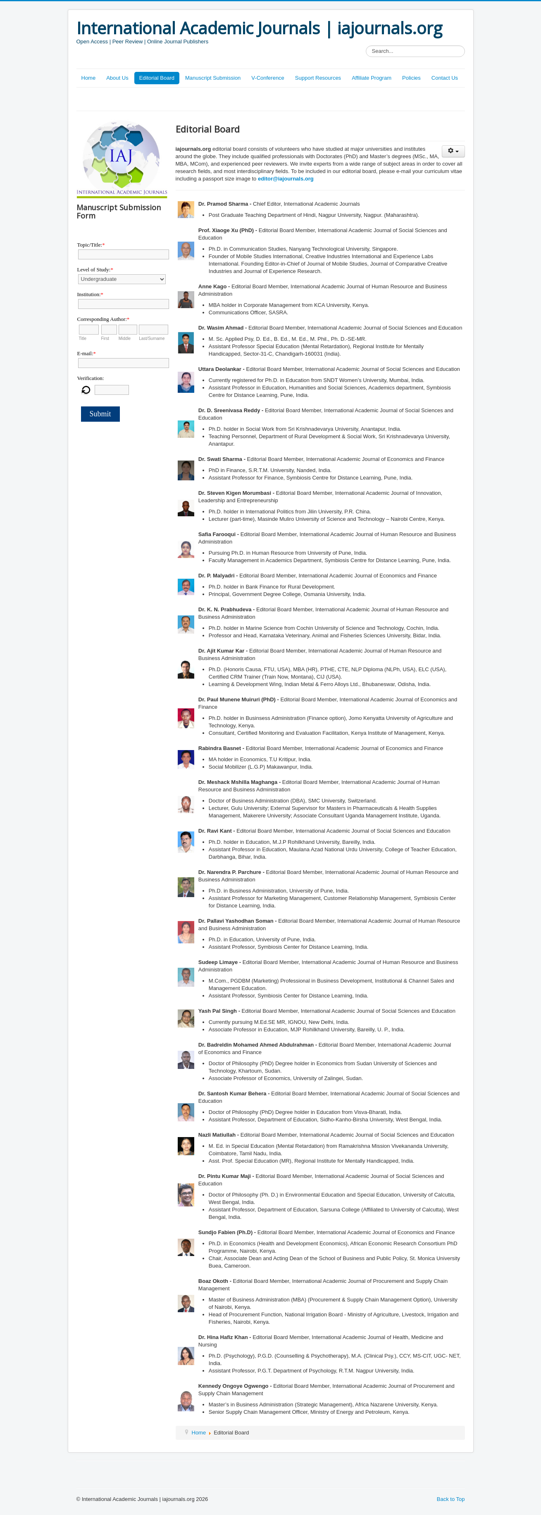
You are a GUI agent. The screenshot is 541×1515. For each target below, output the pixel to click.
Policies (411, 78)
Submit (100, 414)
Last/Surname (151, 338)
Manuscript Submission (213, 78)
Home (88, 78)
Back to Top (451, 1499)
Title (83, 338)
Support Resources (318, 78)
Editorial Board (156, 78)
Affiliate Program (371, 78)
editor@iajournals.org (286, 179)
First (105, 338)
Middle (125, 338)
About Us (117, 78)
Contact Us (444, 78)
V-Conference (267, 78)
